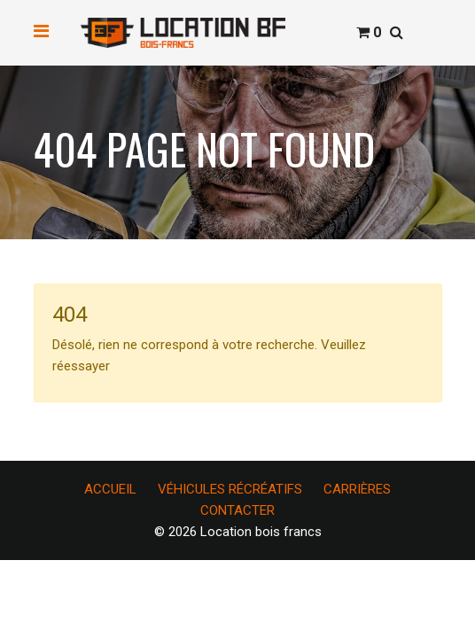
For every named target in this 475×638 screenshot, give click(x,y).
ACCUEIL (110, 489)
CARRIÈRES (357, 489)
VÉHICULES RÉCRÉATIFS (230, 489)
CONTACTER (237, 510)
